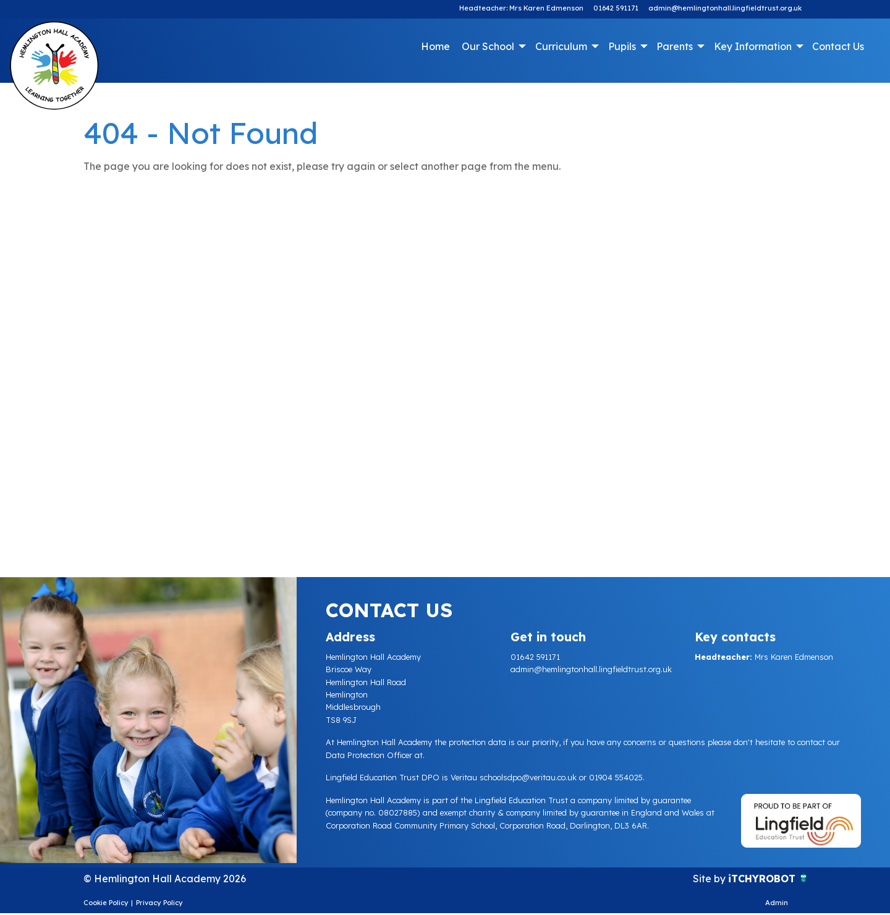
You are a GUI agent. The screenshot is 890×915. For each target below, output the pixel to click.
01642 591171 (615, 8)
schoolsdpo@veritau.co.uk (528, 777)
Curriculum (561, 46)
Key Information (753, 46)
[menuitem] (435, 46)
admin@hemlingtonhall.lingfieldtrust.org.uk (725, 8)
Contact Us (838, 46)
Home (435, 46)
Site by (710, 878)
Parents (674, 46)
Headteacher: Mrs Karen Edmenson (521, 8)
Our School (488, 46)
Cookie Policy (106, 902)
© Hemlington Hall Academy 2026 (164, 878)
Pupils (622, 46)
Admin (776, 902)
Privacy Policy (159, 902)
